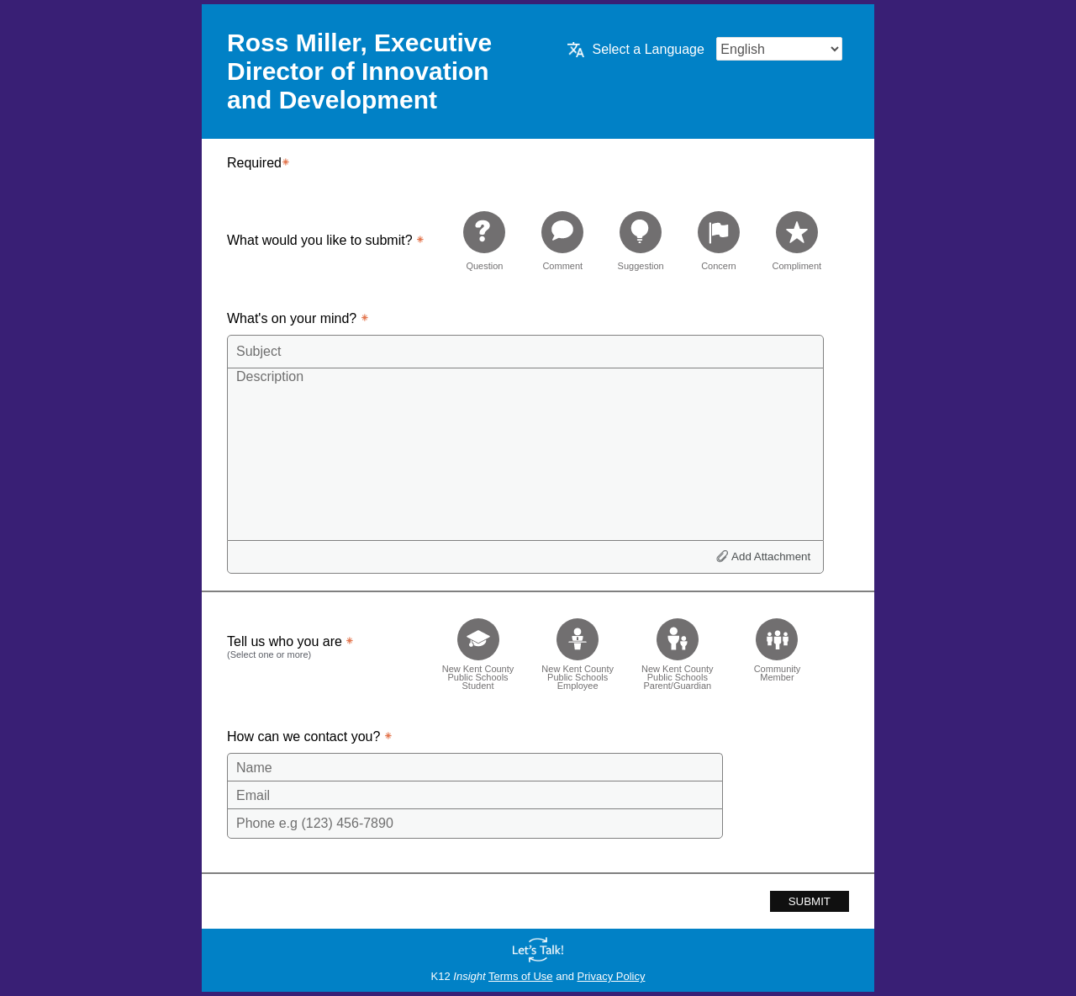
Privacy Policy (612, 976)
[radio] (484, 240)
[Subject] (525, 351)
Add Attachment (770, 556)
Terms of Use (520, 976)
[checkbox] (478, 649)
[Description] (525, 453)
